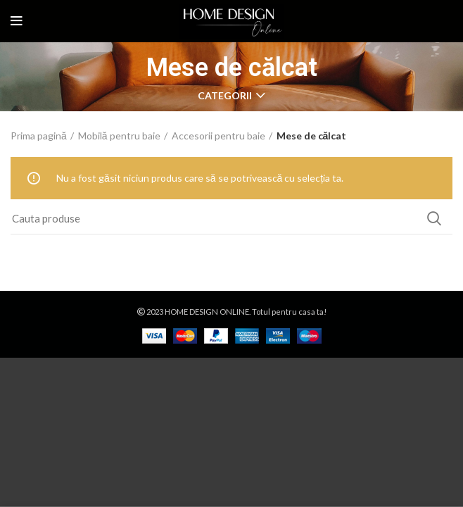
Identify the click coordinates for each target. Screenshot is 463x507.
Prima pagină (39, 136)
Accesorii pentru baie (218, 136)
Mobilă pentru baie (119, 136)
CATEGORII (225, 96)
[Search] (231, 218)
